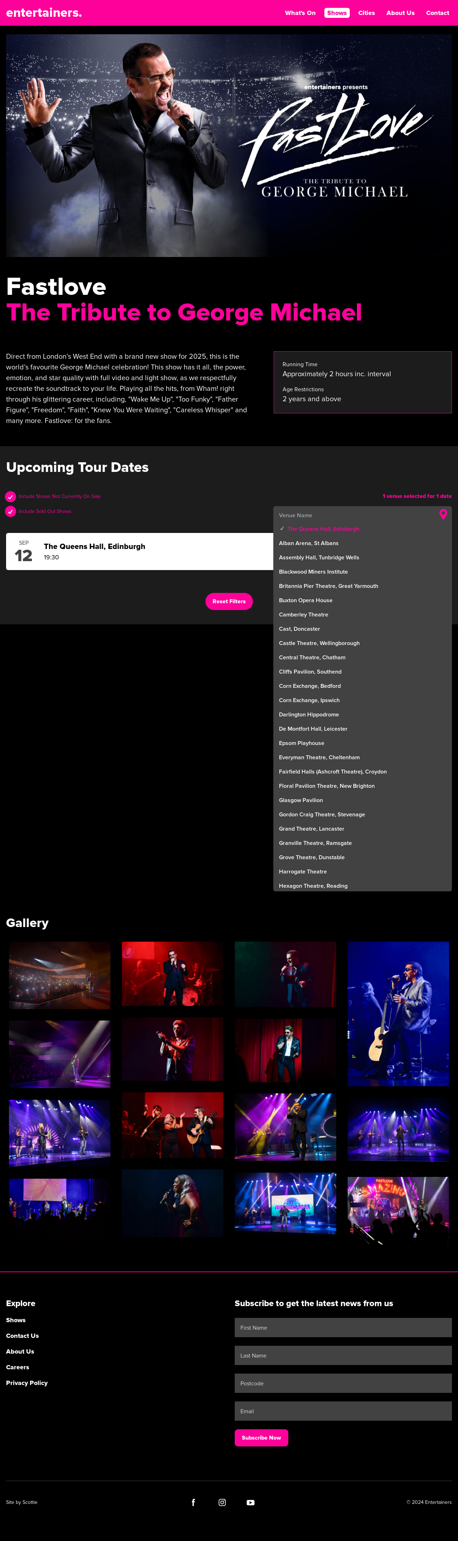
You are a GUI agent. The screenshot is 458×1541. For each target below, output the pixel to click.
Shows (337, 13)
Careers (17, 1367)
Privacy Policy (27, 1383)
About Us (401, 13)
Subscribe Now (261, 1437)
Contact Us (22, 1336)
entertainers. (44, 13)
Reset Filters (229, 601)
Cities (366, 13)
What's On (300, 13)
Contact (437, 13)
